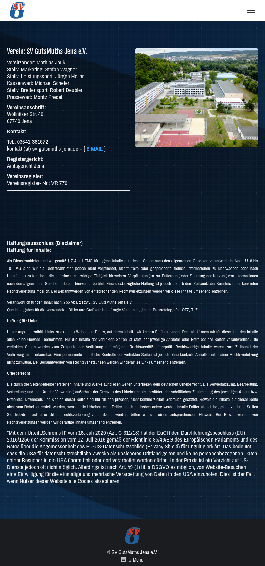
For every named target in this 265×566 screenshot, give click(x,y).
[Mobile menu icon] (251, 10)
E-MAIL (94, 148)
